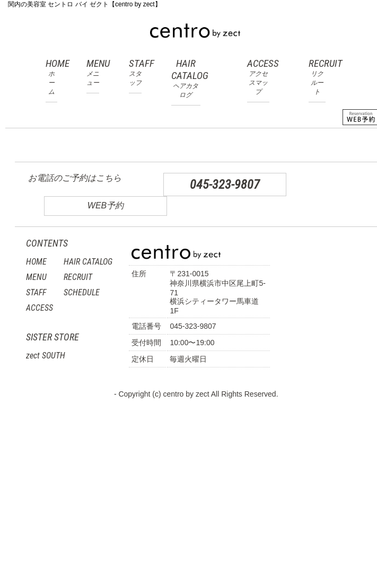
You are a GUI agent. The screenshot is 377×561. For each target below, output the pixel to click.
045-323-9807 (225, 184)
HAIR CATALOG (186, 78)
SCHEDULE (82, 292)
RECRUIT (317, 77)
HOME (52, 77)
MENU (92, 72)
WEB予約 (105, 205)
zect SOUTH (45, 355)
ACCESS (258, 77)
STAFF (135, 72)
